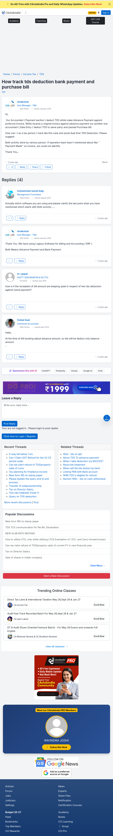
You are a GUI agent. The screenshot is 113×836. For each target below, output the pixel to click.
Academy (14, 21)
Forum (8, 791)
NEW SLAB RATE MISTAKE (20, 533)
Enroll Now (99, 605)
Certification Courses (70, 805)
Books (67, 21)
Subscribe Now (56, 747)
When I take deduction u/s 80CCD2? (83, 461)
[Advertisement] (56, 49)
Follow (46, 167)
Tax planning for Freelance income (28, 471)
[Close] (109, 4)
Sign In (106, 12)
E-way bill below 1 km (21, 454)
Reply (21, 167)
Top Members (13, 826)
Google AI (87, 371)
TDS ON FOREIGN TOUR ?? (24, 492)
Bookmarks (11, 821)
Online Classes (56, 591)
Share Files (64, 795)
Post (36, 502)
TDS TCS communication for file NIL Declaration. (32, 527)
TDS (3, 92)
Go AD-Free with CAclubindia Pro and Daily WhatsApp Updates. (54, 4)
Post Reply (9, 423)
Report (105, 162)
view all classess (57, 646)
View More (98, 565)
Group (63, 826)
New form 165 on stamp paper (26, 475)
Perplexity (60, 371)
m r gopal (22, 273)
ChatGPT (46, 371)
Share (33, 167)
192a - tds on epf (72, 454)
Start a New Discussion (56, 575)
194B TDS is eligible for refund (80, 475)
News (61, 786)
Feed (8, 816)
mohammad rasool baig (30, 190)
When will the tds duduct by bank (81, 468)
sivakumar (23, 101)
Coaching (41, 21)
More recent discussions (17, 502)
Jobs (8, 795)
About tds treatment (74, 464)
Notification (64, 800)
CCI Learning (65, 821)
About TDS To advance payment (81, 457)
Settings (9, 805)
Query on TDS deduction (22, 496)
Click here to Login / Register (20, 436)
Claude (74, 371)
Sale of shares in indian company (23, 557)
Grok (100, 371)
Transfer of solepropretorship (25, 485)
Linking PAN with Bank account (80, 471)
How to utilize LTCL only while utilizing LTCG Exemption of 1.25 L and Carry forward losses (55, 539)
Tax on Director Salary (21, 489)
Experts (62, 791)
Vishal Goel (23, 320)
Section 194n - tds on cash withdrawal (84, 478)
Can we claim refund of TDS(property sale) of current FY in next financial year (48, 545)
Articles (9, 786)
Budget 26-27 (13, 812)
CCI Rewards (12, 831)
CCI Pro (62, 831)
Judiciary (10, 800)
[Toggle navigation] (26, 12)
